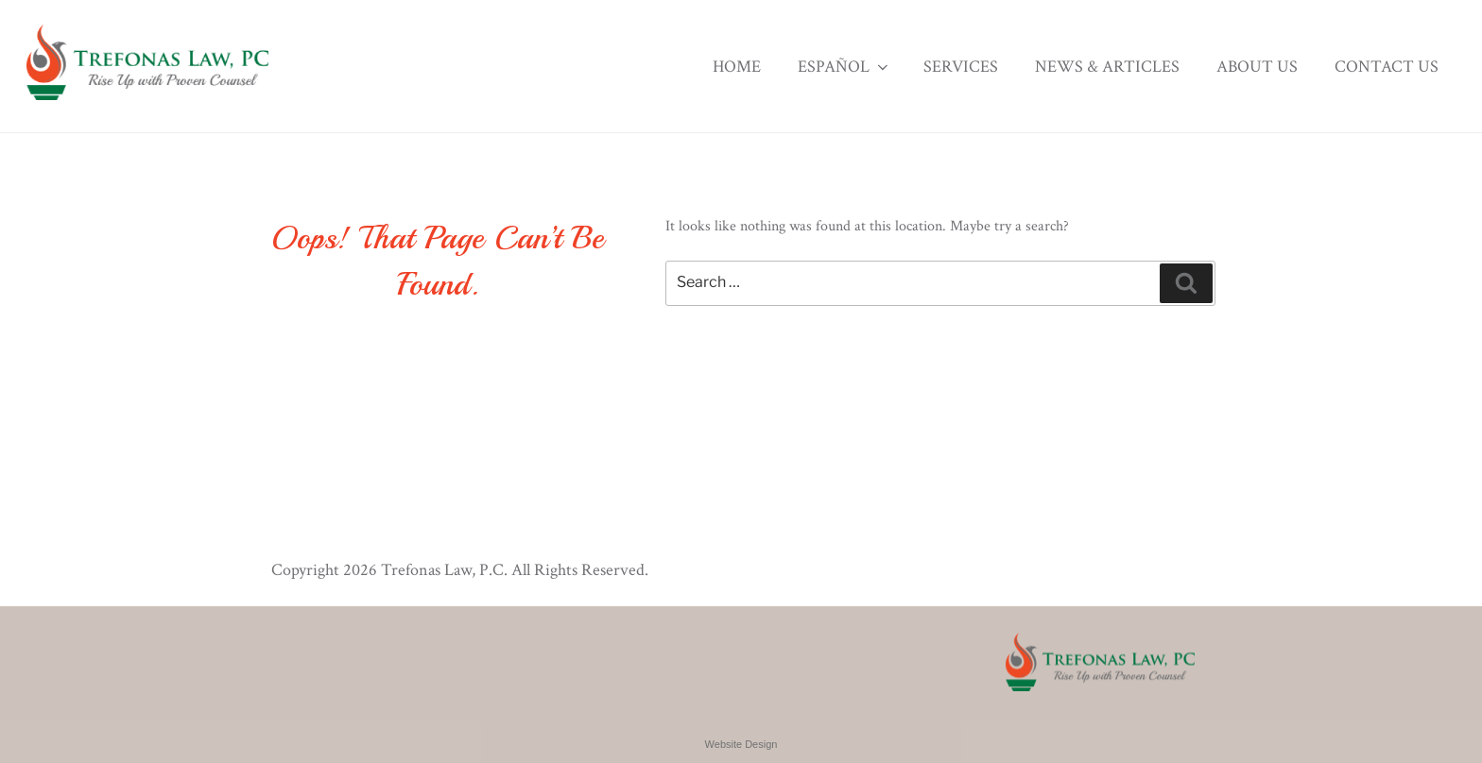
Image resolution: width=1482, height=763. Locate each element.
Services (960, 66)
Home (737, 66)
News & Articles (1107, 66)
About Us (1257, 66)
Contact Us (1387, 66)
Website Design (741, 744)
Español (844, 66)
